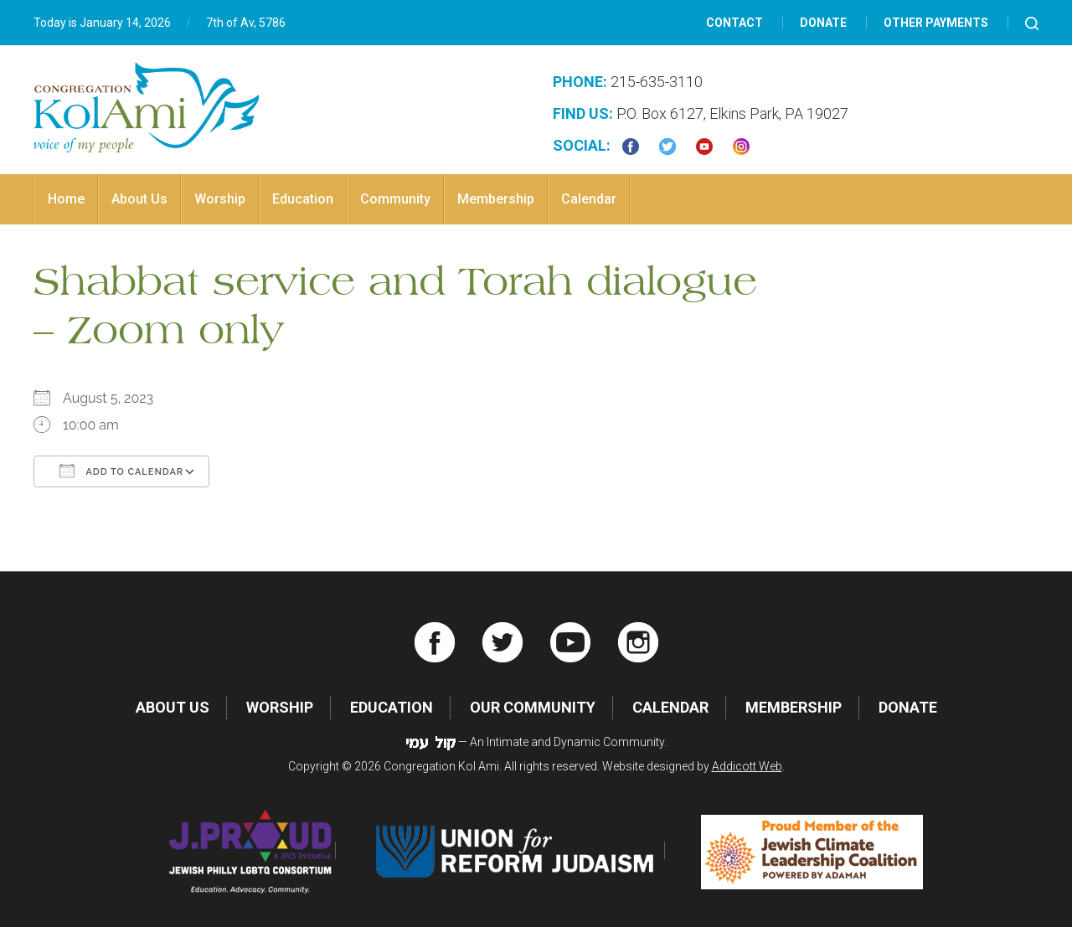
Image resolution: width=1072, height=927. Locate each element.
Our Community (532, 707)
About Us (139, 199)
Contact (734, 22)
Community (395, 199)
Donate (823, 22)
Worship (219, 199)
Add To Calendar (121, 470)
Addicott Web (747, 766)
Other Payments (936, 22)
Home (66, 199)
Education (302, 199)
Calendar (588, 199)
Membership (495, 199)
